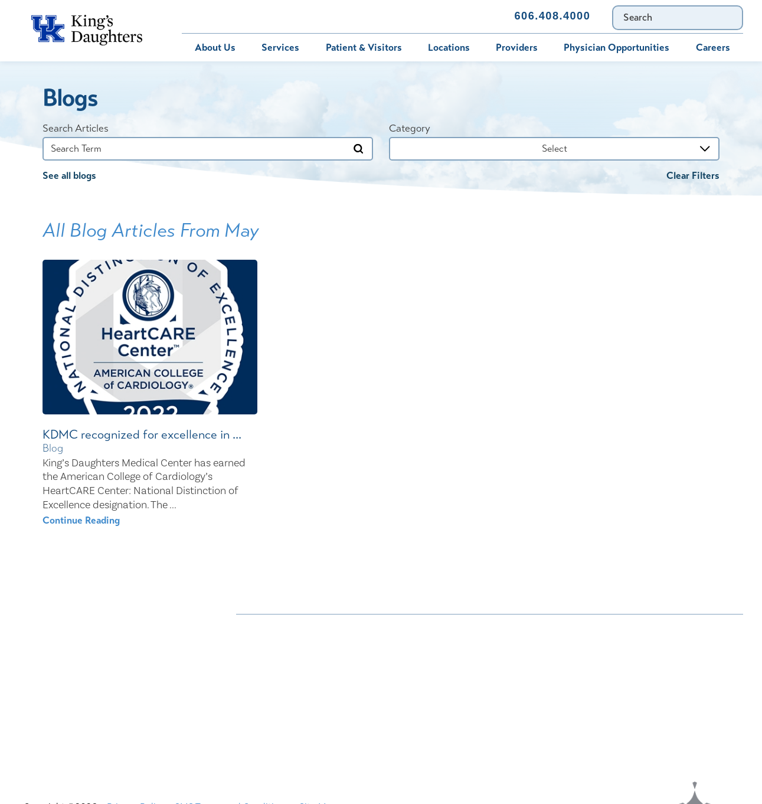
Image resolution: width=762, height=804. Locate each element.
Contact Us (465, 16)
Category (409, 128)
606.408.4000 (553, 16)
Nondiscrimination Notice (289, 628)
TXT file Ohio (601, 713)
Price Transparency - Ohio (628, 691)
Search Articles (75, 128)
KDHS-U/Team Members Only (467, 670)
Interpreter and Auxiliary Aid (296, 670)
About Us (215, 47)
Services (280, 47)
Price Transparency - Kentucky (467, 691)
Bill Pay (206, 16)
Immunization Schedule (365, 16)
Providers (517, 47)
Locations (449, 47)
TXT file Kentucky (441, 713)
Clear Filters (693, 176)
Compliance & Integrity (622, 649)
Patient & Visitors (364, 47)
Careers (713, 47)
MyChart (269, 16)
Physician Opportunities (616, 47)
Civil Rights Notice (444, 649)
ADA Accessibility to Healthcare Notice (487, 628)
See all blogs (69, 176)
